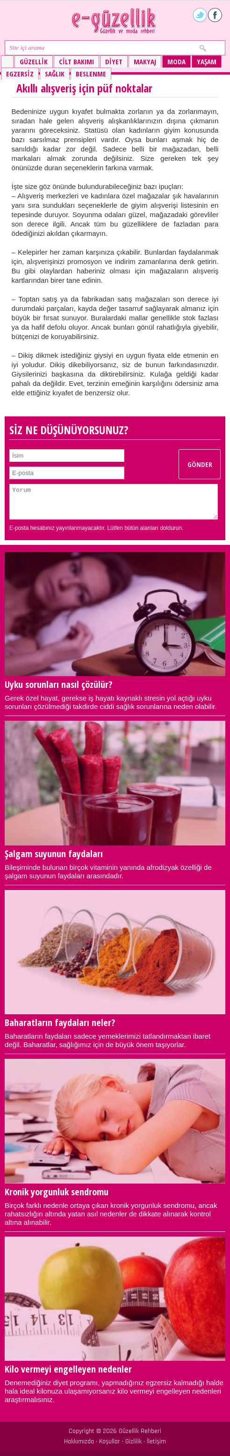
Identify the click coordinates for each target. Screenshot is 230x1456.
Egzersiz (20, 73)
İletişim (156, 1441)
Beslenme (91, 73)
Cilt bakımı (76, 61)
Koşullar (109, 1441)
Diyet (113, 61)
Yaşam (206, 61)
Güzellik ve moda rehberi (115, 20)
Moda (176, 61)
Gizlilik (133, 1441)
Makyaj (145, 61)
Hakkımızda (79, 1441)
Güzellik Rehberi (140, 1431)
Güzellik (34, 61)
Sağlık (55, 73)
